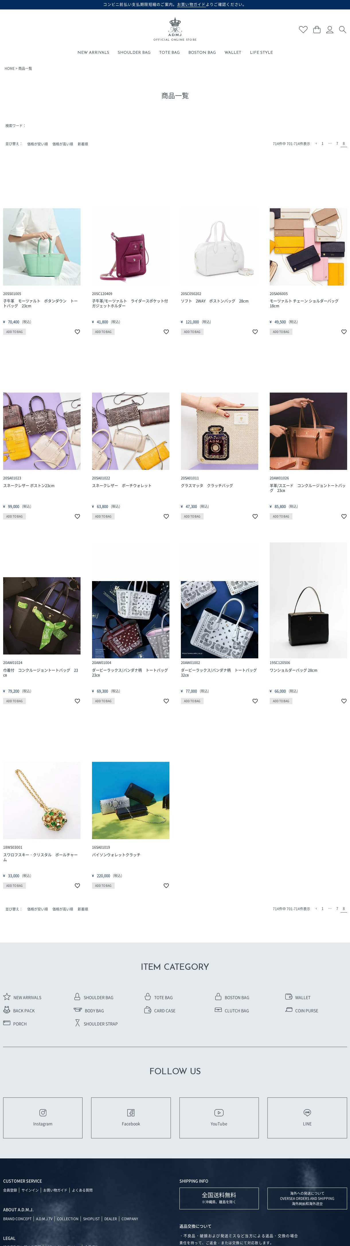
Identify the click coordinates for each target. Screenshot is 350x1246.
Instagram (42, 1117)
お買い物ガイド (55, 1190)
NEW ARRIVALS (93, 53)
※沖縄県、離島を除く (219, 1197)
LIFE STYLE (261, 53)
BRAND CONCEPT (17, 1218)
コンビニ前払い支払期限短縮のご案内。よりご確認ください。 (175, 4)
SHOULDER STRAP (96, 1023)
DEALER (110, 1218)
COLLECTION (68, 1218)
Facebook (131, 1117)
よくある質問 (82, 1190)
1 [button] (323, 143)
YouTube (219, 1117)
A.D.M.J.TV (44, 1218)
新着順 (83, 143)
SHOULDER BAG (134, 53)
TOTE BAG (169, 53)
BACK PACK (19, 1010)
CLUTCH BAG (232, 1010)
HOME (10, 68)
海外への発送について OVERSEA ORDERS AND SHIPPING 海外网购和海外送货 (307, 1198)
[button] (315, 144)
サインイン (30, 1190)
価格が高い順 (62, 143)
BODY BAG (89, 1010)
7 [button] (337, 143)
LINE (307, 1117)
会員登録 (10, 1190)
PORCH (15, 1023)
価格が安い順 (37, 143)
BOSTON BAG (202, 53)
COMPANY (130, 1218)
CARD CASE (159, 1010)
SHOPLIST (91, 1218)
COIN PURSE (301, 1010)
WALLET (232, 53)
